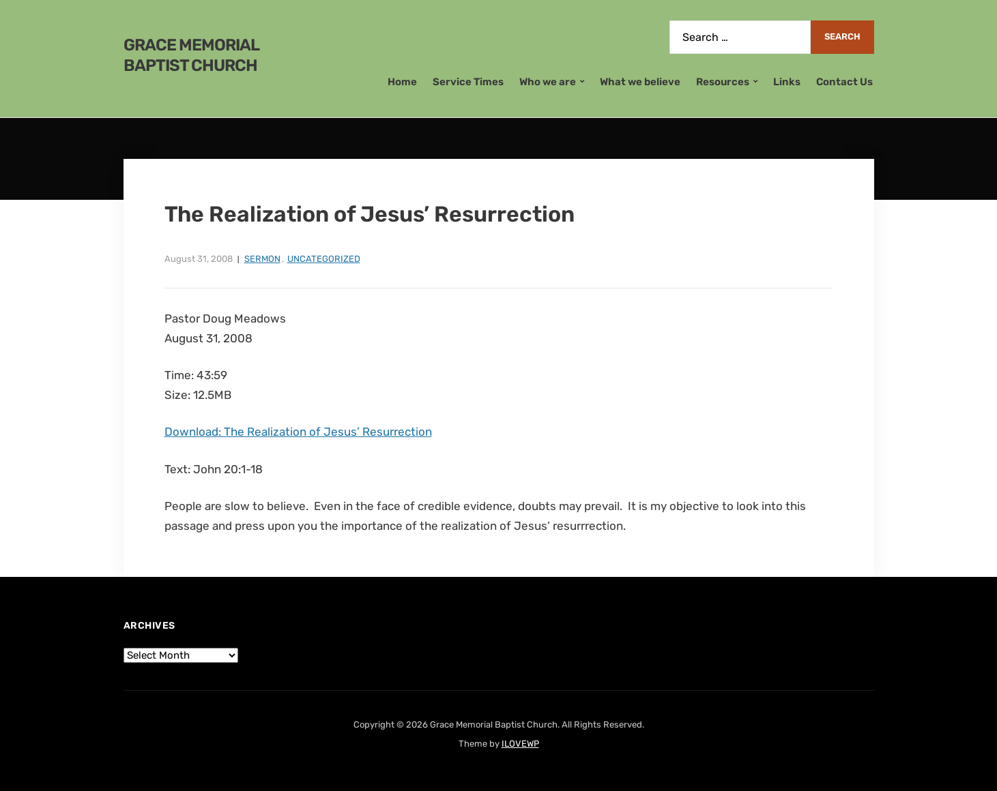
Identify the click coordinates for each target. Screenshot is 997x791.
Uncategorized (323, 259)
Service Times (468, 82)
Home (402, 82)
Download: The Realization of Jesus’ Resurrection (298, 431)
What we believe (640, 82)
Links (786, 82)
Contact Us (844, 82)
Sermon (262, 259)
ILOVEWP (520, 743)
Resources (722, 82)
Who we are (547, 82)
